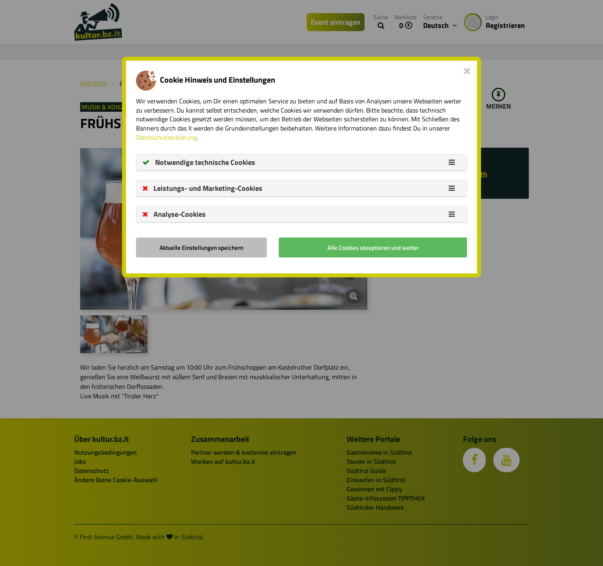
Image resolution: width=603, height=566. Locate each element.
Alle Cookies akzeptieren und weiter (373, 247)
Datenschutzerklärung (166, 137)
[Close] (467, 70)
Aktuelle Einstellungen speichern (201, 247)
